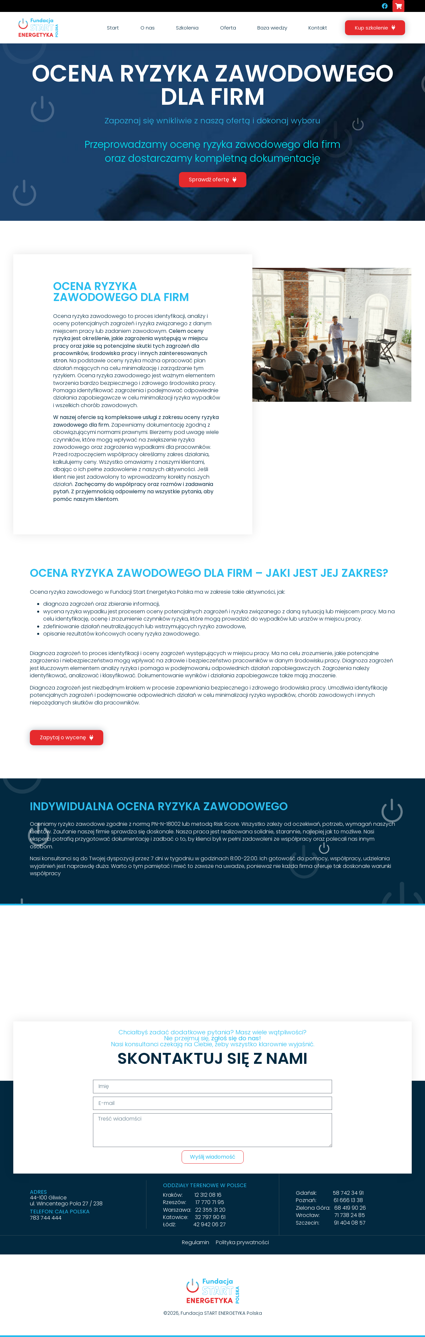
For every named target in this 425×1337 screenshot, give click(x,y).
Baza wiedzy (272, 27)
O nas (147, 27)
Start (113, 27)
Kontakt (317, 27)
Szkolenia (187, 27)
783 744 (40, 1218)
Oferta (228, 27)
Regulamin (195, 1242)
